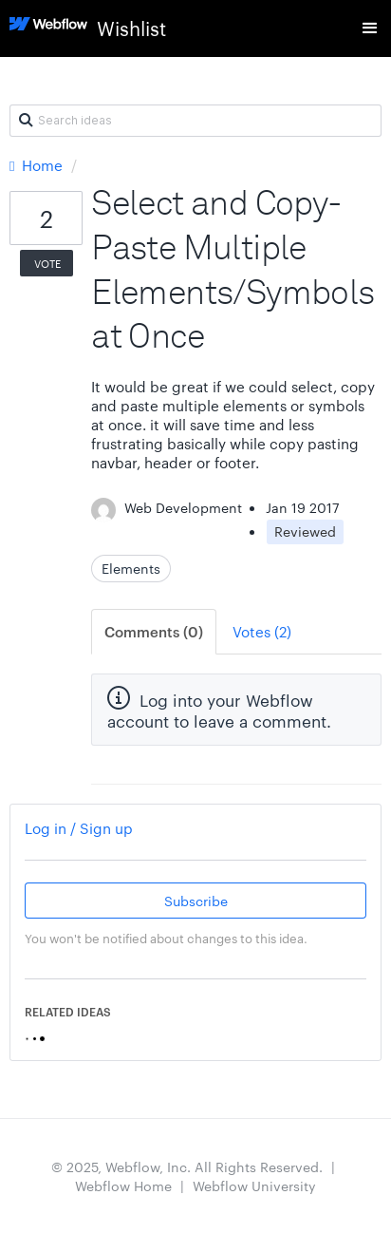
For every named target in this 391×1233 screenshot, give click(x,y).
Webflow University (254, 1185)
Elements (131, 568)
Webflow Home (123, 1185)
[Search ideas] (195, 120)
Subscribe (196, 900)
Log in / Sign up (79, 828)
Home (37, 165)
